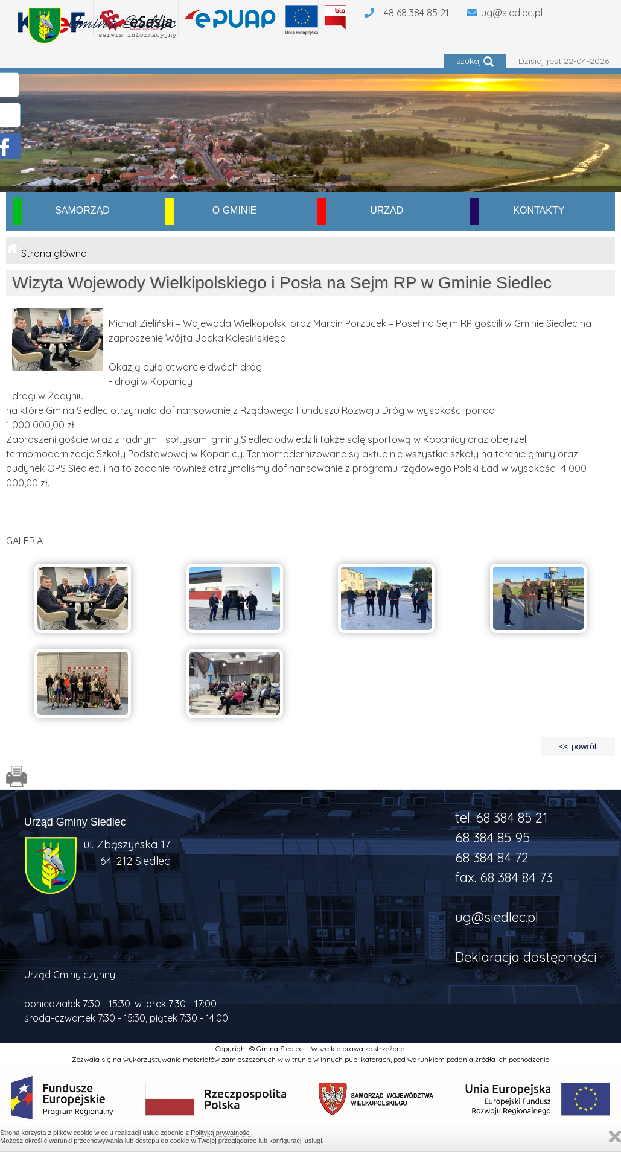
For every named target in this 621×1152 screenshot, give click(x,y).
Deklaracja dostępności (526, 957)
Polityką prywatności (221, 1132)
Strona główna (54, 253)
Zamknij (615, 1136)
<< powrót (577, 746)
